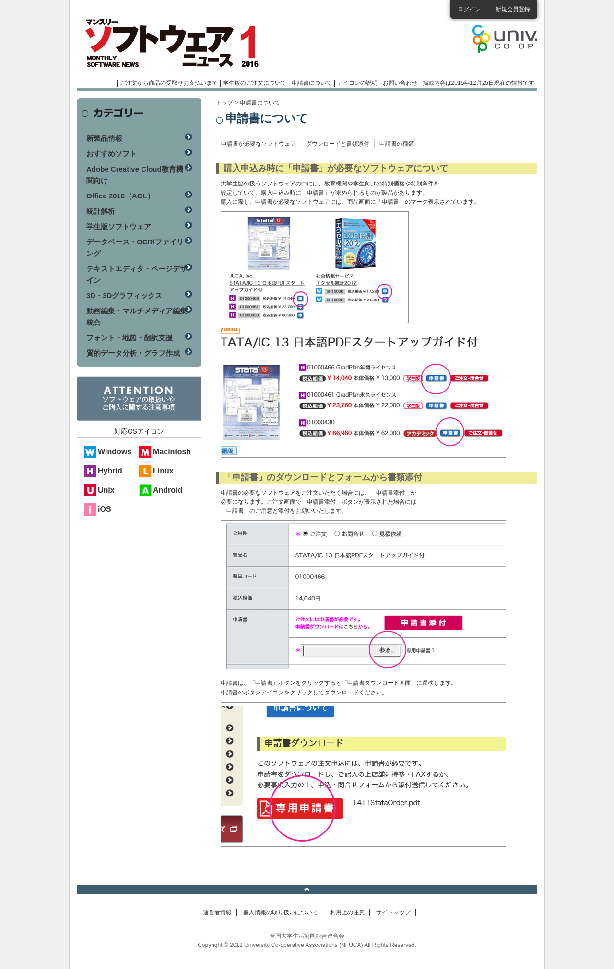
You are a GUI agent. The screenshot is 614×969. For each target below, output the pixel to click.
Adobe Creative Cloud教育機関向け (134, 175)
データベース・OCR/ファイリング (135, 247)
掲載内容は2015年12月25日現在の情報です (478, 83)
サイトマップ (393, 912)
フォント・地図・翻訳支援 (129, 338)
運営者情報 (217, 912)
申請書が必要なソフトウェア (258, 143)
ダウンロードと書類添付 (337, 143)
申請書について (312, 83)
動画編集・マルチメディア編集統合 (136, 316)
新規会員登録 (513, 9)
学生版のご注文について (254, 83)
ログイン (469, 9)
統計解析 (100, 211)
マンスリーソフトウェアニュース (178, 43)
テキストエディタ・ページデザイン (136, 274)
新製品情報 (104, 138)
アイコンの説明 (357, 83)
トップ (224, 102)
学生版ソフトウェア (118, 226)
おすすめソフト (111, 154)
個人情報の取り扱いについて (280, 912)
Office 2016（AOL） (120, 196)
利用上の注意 (347, 912)
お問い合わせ (400, 83)
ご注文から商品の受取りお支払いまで (169, 83)
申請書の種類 (396, 143)
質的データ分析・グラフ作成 (133, 353)
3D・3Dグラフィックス (124, 295)
